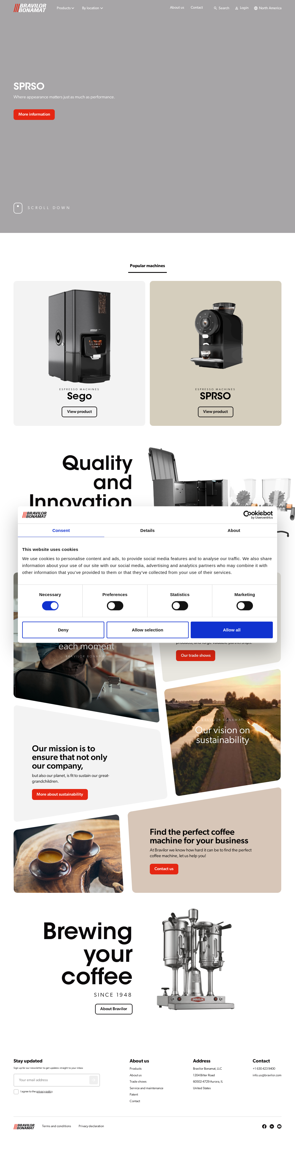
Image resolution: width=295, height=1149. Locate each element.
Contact (197, 7)
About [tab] (234, 530)
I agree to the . (36, 1091)
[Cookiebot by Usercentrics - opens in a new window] (247, 515)
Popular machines (147, 266)
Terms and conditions (56, 1126)
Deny (63, 629)
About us (177, 7)
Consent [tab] (61, 530)
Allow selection (147, 629)
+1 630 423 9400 (264, 1069)
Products (136, 1069)
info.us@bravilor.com (267, 1075)
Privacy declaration (91, 1126)
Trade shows (138, 1081)
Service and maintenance (146, 1088)
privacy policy (44, 1091)
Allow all (232, 629)
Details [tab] (147, 530)
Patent (134, 1094)
